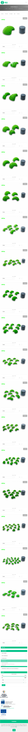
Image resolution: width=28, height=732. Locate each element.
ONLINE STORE (11, 8)
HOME (6, 8)
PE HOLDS (15, 8)
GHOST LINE (4, 653)
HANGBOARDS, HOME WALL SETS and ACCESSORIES (10, 668)
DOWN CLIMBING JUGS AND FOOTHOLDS (8, 664)
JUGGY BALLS (21, 8)
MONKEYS (4, 665)
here (16, 726)
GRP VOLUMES (4, 655)
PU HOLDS (4, 658)
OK (14, 730)
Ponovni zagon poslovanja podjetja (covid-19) (7, 708)
